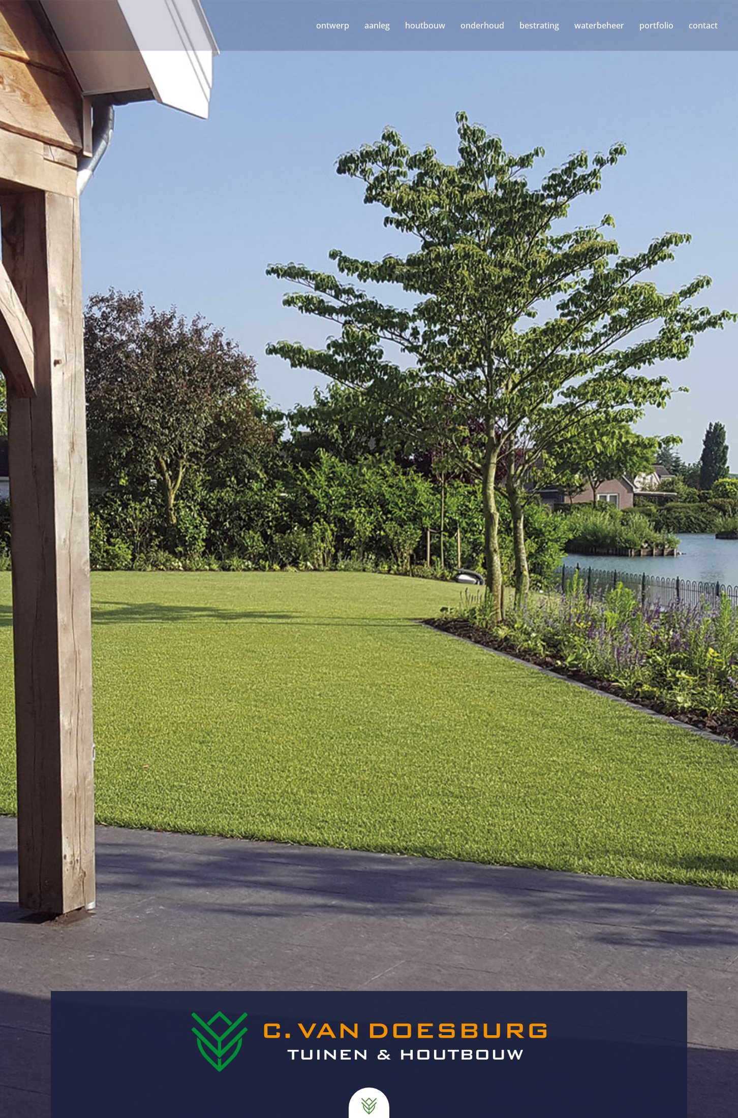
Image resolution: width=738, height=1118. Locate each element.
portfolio (656, 25)
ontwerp (332, 25)
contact (703, 25)
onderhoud (482, 25)
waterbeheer (599, 25)
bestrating (539, 25)
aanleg (377, 25)
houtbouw (425, 25)
